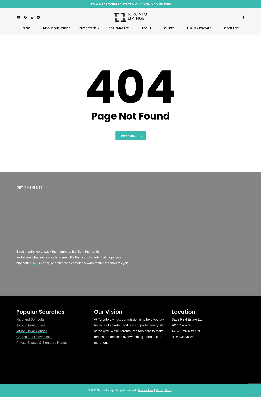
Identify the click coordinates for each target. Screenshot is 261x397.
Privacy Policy (164, 390)
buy (162, 319)
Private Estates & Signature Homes (41, 342)
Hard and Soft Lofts (30, 319)
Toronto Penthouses (30, 325)
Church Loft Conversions (34, 337)
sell (34, 263)
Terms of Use (145, 390)
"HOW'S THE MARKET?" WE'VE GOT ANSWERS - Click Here (130, 4)
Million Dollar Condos (31, 331)
